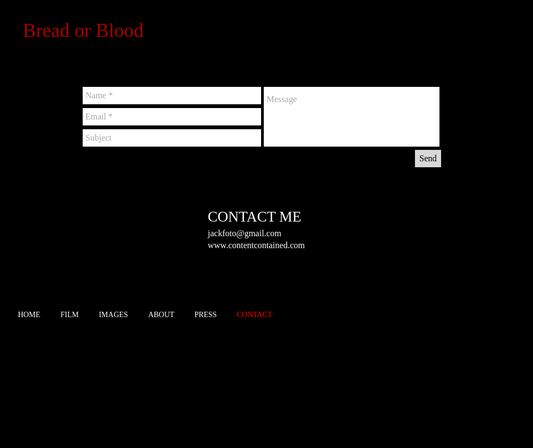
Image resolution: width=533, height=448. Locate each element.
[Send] (428, 158)
